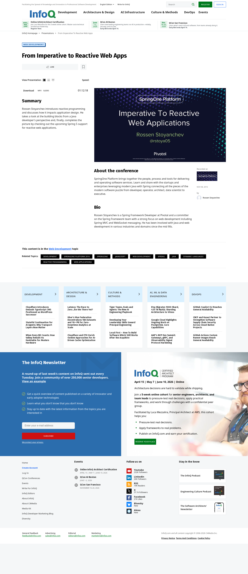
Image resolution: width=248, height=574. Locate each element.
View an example (34, 397)
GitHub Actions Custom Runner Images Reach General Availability (205, 350)
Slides (46, 96)
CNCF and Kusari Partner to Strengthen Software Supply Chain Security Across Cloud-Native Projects (207, 335)
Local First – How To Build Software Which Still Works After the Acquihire (123, 348)
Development (62, 13)
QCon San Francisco (90, 505)
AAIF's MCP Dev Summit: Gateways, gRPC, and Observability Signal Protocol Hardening (163, 352)
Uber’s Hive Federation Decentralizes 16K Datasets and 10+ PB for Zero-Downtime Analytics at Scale (82, 335)
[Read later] (41, 71)
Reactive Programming (55, 267)
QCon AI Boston (88, 497)
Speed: (85, 85)
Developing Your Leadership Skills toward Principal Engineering (122, 335)
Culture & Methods (159, 13)
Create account (30, 487)
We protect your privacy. (32, 458)
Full (53, 85)
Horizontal (49, 85)
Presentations (48, 37)
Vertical (44, 85)
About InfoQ (28, 518)
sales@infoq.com (52, 562)
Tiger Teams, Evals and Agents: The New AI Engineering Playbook (121, 322)
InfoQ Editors (28, 513)
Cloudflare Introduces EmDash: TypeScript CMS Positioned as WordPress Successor (39, 323)
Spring (161, 262)
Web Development (33, 49)
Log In (25, 493)
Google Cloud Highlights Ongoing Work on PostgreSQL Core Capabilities (164, 336)
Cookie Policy (204, 565)
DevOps (184, 13)
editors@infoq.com (76, 562)
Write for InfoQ (29, 508)
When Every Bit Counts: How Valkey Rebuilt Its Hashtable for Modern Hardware (40, 352)
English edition (106, 4)
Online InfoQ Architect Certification (98, 489)
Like (30, 71)
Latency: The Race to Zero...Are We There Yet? (80, 321)
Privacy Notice (168, 565)
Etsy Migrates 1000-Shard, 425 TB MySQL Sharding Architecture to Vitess (165, 322)
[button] (47, 452)
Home (25, 482)
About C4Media (29, 523)
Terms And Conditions (186, 565)
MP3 (39, 96)
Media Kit (26, 528)
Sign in (219, 4)
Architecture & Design (94, 13)
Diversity (26, 538)
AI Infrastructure (128, 13)
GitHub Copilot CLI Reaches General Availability (207, 321)
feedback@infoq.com (31, 562)
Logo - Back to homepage (35, 11)
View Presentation (31, 85)
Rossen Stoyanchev (211, 203)
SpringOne (102, 262)
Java (174, 262)
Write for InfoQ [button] (124, 4)
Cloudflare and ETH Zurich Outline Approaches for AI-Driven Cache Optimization (82, 350)
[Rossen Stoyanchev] (199, 203)
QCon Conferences (31, 498)
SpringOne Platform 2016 (77, 262)
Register (205, 4)
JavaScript (120, 262)
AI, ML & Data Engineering (158, 306)
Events (198, 13)
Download (28, 95)
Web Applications (83, 267)
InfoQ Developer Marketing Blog (37, 533)
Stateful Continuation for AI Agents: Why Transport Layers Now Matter (39, 337)
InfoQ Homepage (29, 37)
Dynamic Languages (193, 262)
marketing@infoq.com (101, 562)
